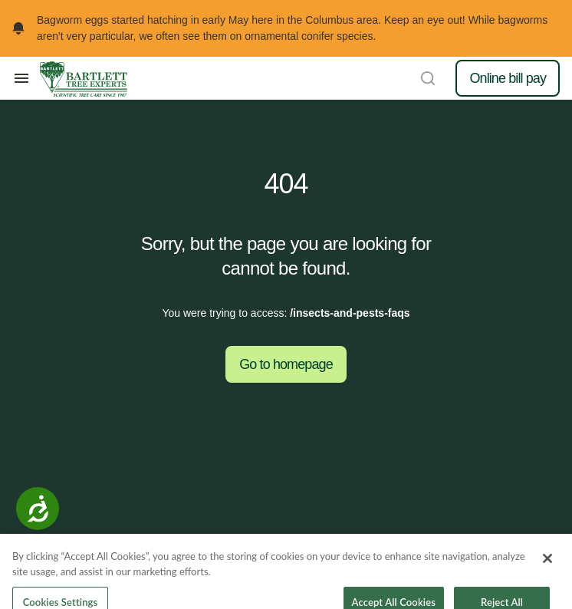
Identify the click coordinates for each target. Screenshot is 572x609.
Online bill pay (507, 78)
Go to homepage (286, 364)
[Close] (547, 565)
